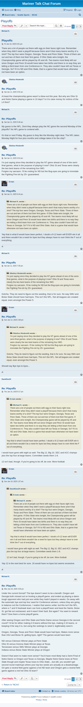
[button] (80, 27)
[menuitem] (17, 10)
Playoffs (6, 21)
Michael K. (6, 31)
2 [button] (76, 26)
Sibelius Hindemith (16, 79)
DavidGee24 (6, 379)
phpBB (33, 697)
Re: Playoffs (9, 88)
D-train (11, 182)
